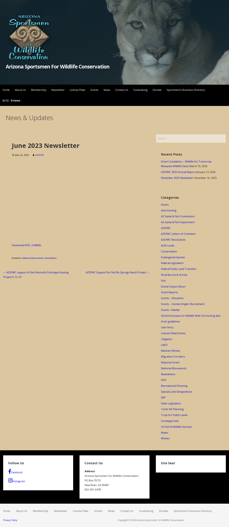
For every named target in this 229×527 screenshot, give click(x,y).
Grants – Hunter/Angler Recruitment (183, 304)
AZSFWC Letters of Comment (178, 234)
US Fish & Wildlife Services (176, 427)
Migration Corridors (173, 356)
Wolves (165, 438)
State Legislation (171, 403)
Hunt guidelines (170, 321)
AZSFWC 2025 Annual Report (178, 172)
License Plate (77, 90)
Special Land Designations (176, 391)
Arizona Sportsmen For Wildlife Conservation (57, 66)
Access (165, 204)
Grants (94, 90)
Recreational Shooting (174, 386)
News (107, 90)
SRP (163, 397)
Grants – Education (172, 298)
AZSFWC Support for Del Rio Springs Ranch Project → (117, 272)
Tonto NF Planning (172, 409)
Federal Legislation (172, 263)
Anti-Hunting (169, 210)
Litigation (166, 339)
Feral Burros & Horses (174, 275)
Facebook (15, 471)
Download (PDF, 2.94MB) (26, 245)
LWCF (164, 345)
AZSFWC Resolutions (173, 239)
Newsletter (58, 90)
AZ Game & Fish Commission (178, 216)
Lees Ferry (167, 327)
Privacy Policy (10, 520)
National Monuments (32, 258)
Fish (163, 280)
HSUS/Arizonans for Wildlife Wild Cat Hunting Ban (191, 316)
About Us (20, 90)
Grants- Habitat (170, 310)
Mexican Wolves (170, 350)
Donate (157, 90)
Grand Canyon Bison (173, 286)
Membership (38, 90)
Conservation (169, 251)
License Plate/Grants (173, 333)
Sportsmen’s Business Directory (186, 90)
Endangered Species (173, 257)
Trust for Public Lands (174, 415)
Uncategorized (169, 421)
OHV (163, 380)
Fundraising (140, 90)
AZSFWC (39, 154)
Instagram (16, 480)
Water (164, 432)
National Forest (170, 362)
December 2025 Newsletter (177, 178)
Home (6, 90)
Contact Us (121, 90)
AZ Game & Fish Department (178, 222)
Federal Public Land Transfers (179, 269)
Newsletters (51, 258)
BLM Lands (167, 245)
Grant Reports (169, 292)
